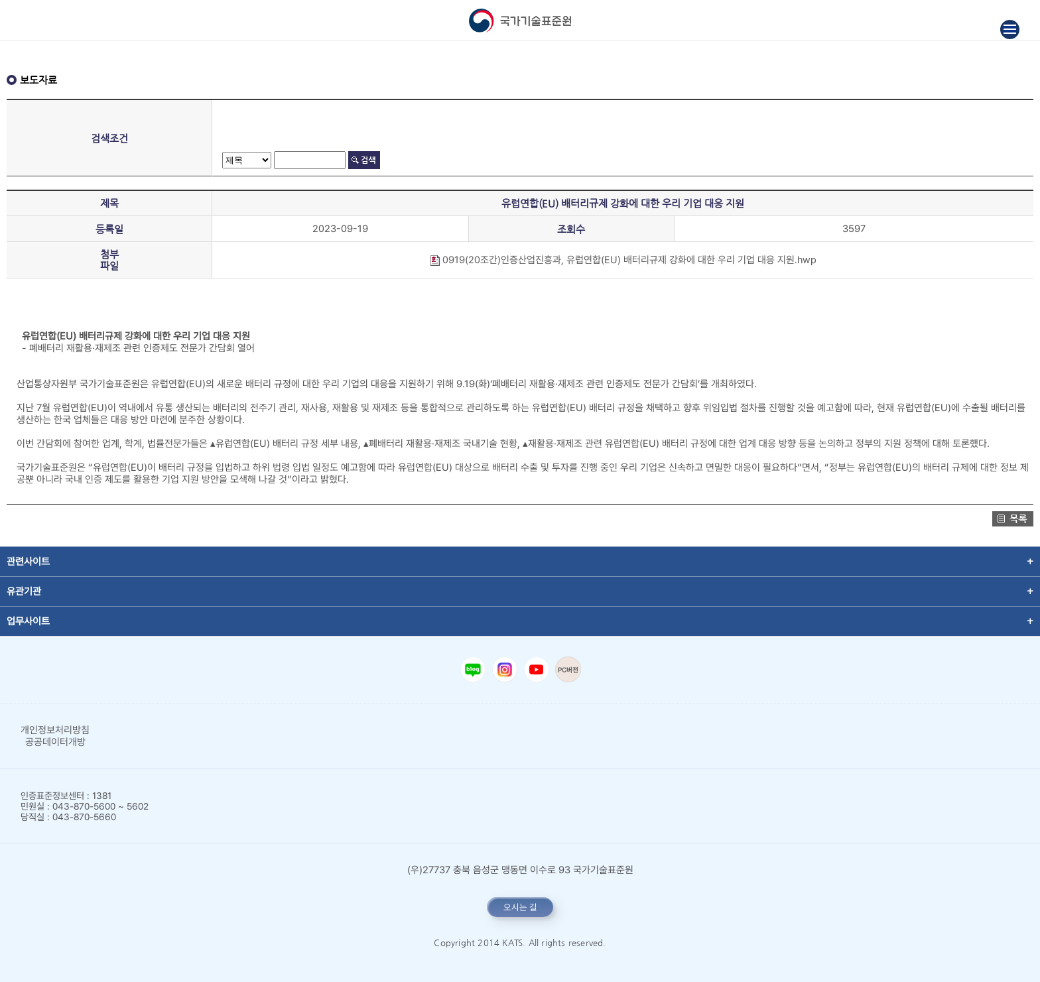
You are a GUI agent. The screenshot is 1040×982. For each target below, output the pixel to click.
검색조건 (109, 138)
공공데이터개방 (55, 742)
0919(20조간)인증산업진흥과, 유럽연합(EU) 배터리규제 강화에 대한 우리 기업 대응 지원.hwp (622, 260)
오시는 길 (520, 907)
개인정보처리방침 (55, 730)
